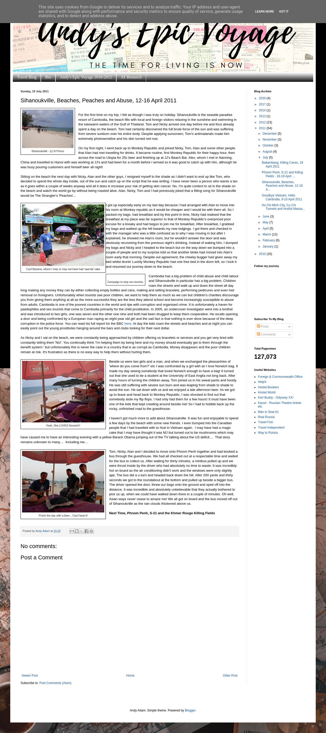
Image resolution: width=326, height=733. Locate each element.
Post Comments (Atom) (55, 683)
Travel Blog (26, 77)
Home (130, 675)
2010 (263, 254)
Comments (266, 334)
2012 (263, 122)
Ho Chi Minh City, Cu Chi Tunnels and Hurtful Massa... (283, 207)
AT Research (131, 77)
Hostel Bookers (268, 387)
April (266, 228)
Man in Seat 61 (268, 412)
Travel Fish (265, 422)
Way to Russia (268, 432)
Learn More (264, 11)
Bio (48, 77)
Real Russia (266, 417)
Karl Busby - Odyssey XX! (275, 397)
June (266, 216)
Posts (263, 326)
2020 (263, 98)
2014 (263, 110)
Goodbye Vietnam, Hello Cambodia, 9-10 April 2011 (282, 197)
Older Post (230, 675)
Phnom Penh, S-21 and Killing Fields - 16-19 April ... (282, 174)
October (268, 145)
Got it (284, 11)
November (270, 139)
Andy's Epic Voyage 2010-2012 (86, 77)
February (269, 240)
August (268, 151)
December (270, 133)
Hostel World (266, 392)
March (267, 234)
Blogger (190, 710)
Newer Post (30, 675)
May (266, 222)
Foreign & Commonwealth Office (280, 377)
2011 (263, 128)
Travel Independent (271, 427)
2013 (263, 116)
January (268, 246)
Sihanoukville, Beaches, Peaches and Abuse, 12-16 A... (282, 185)
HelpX (262, 382)
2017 (263, 104)
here (127, 323)
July (266, 157)
